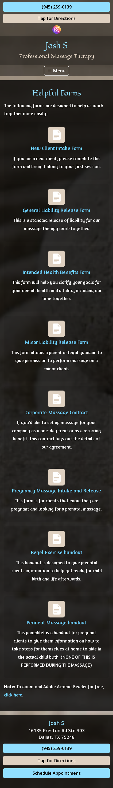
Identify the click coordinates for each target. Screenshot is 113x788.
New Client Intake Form (56, 148)
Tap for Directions (57, 18)
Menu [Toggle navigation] (56, 71)
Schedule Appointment (57, 773)
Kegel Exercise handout (56, 552)
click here (13, 695)
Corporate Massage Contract (56, 412)
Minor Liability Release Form (56, 342)
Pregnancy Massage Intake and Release (56, 490)
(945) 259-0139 (57, 7)
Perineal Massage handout (56, 622)
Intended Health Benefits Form (56, 272)
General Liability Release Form (56, 210)
